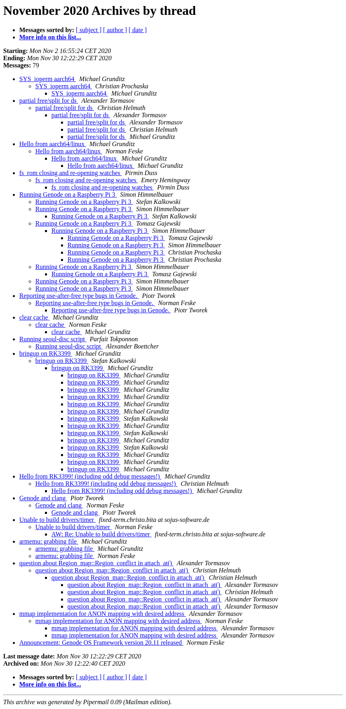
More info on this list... (50, 37)
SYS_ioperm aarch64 (47, 78)
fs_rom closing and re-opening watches (70, 172)
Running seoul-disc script (53, 339)
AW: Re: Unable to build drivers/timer (101, 534)
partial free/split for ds (48, 100)
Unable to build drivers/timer (57, 519)
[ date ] (137, 29)
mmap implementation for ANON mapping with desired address (102, 613)
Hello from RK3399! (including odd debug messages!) (90, 476)
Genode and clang (43, 498)
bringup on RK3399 (45, 353)
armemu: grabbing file (48, 541)
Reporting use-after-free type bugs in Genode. (79, 295)
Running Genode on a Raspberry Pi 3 (68, 194)
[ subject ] (89, 29)
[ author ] (115, 29)
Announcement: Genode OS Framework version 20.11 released (101, 642)
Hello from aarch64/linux (52, 144)
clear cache (34, 317)
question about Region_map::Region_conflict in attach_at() (96, 563)
